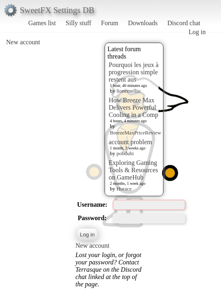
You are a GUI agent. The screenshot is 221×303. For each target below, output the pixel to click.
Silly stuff (78, 22)
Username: (92, 204)
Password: (92, 217)
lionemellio (128, 91)
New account (23, 42)
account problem (130, 142)
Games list (42, 22)
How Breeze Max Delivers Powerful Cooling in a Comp (133, 107)
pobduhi (125, 153)
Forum (109, 22)
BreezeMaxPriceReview (135, 133)
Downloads (143, 22)
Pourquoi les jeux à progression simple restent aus (134, 72)
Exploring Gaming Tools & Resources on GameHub (133, 170)
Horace (124, 189)
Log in (197, 31)
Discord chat (183, 22)
